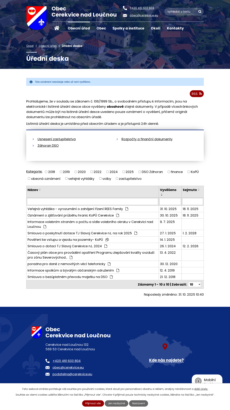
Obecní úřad (79, 28)
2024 (114, 172)
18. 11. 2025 (190, 209)
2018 (51, 172)
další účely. (201, 389)
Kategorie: (34, 171)
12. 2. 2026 (190, 246)
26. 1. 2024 (168, 246)
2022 (98, 172)
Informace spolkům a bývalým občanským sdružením (73, 270)
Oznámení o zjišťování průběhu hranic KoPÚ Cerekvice (73, 215)
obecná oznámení (45, 178)
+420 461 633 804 (66, 361)
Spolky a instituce (128, 28)
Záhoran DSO (48, 145)
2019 (66, 172)
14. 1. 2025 (167, 239)
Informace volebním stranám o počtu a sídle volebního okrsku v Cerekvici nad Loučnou (90, 224)
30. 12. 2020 (169, 264)
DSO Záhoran (152, 172)
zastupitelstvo (130, 178)
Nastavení (138, 403)
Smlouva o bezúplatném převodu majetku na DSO (70, 277)
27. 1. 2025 (168, 233)
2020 (82, 172)
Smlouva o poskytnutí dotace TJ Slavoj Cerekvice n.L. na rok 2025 (82, 233)
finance (177, 172)
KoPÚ (195, 172)
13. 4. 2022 (168, 252)
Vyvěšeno (168, 190)
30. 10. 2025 (169, 215)
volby (106, 178)
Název (32, 190)
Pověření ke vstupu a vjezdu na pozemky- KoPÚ (68, 239)
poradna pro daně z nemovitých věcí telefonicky (69, 264)
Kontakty (175, 28)
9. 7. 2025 (167, 222)
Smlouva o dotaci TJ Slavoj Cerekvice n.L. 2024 (67, 246)
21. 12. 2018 (167, 277)
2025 (130, 172)
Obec (101, 28)
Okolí (155, 28)
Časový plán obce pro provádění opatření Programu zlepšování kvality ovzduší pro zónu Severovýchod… (90, 255)
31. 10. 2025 (168, 209)
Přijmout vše (93, 403)
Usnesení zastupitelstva (57, 139)
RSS (197, 94)
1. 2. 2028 (189, 233)
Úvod (56, 28)
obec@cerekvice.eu (68, 367)
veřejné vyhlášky (81, 178)
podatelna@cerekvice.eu (72, 374)
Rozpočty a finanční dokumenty (146, 139)
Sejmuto (190, 190)
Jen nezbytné (116, 403)
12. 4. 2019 (167, 270)
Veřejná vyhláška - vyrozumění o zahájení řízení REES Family (77, 209)
